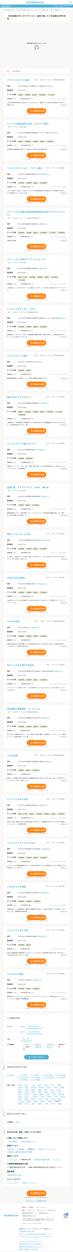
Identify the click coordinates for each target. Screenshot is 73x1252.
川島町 (46, 1099)
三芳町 (56, 1097)
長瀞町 (42, 1101)
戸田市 (52, 1090)
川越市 (20, 1085)
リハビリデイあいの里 (17, 930)
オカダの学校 (13, 621)
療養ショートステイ (29, 1182)
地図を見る (49, 86)
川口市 (33, 1085)
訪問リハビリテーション (46, 1149)
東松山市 (33, 1087)
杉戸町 (53, 1104)
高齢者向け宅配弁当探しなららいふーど (31, 1246)
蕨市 (45, 1090)
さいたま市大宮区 (47, 1075)
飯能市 (60, 1085)
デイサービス (12, 1159)
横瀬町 (29, 1101)
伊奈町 (49, 1097)
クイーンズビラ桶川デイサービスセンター (27, 259)
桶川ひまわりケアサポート (19, 396)
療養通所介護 (61, 1046)
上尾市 (27, 1090)
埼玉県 (52, 10)
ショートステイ (13, 1182)
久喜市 (53, 1092)
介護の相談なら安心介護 (26, 1231)
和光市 (33, 1092)
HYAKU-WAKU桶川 (16, 577)
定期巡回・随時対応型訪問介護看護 (19, 1152)
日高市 (20, 1097)
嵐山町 (33, 1099)
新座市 (40, 1092)
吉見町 (53, 1099)
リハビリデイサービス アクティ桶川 (24, 168)
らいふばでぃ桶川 (15, 973)
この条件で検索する (36, 1057)
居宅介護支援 (12, 1141)
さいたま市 (10, 1075)
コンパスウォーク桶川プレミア (21, 443)
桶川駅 (18, 1122)
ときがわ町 (21, 1101)
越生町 (20, 1099)
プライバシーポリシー (41, 1207)
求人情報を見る (36, 111)
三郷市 (34, 1094)
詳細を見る (64, 105)
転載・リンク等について (28, 1210)
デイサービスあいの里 (17, 799)
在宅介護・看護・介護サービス (25, 10)
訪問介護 (10, 1149)
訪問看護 (20, 1149)
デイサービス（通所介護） (42, 10)
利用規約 (31, 1207)
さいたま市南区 (61, 1077)
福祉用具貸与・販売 (14, 1175)
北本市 (60, 1092)
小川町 (40, 1099)
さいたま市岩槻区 (35, 1080)
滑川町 (27, 1099)
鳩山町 (60, 1099)
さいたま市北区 (34, 1075)
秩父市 (46, 1085)
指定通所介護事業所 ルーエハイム (23, 708)
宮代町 (46, 1104)
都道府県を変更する (34, 1026)
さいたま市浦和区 (48, 1077)
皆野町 (36, 1101)
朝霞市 (20, 1092)
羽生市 (56, 1087)
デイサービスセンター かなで (21, 308)
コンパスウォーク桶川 (17, 355)
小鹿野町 (49, 1101)
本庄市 (27, 1087)
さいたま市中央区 (23, 1077)
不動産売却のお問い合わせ (29, 1216)
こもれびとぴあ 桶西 (16, 886)
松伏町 (60, 1104)
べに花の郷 (12, 755)
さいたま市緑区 (22, 1080)
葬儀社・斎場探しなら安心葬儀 (28, 1249)
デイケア (56, 1159)
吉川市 (27, 1097)
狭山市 (49, 1087)
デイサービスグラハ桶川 (18, 79)
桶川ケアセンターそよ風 (18, 533)
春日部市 (41, 1087)
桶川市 (57, 10)
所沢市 (53, 1085)
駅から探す (26, 1039)
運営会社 (24, 1207)
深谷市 (20, 1090)
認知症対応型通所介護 (41, 1159)
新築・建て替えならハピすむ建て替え (30, 1244)
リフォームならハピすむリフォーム (29, 1241)
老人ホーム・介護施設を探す (36, 1201)
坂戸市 (48, 1094)
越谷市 (40, 1090)
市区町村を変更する (34, 1032)
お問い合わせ (51, 1210)
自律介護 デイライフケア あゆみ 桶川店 (28, 487)
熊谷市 (27, 1085)
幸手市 (54, 1094)
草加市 (33, 1090)
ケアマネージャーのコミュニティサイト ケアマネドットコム (36, 1237)
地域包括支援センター (28, 1141)
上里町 (33, 1104)
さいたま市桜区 (35, 1077)
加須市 (20, 1087)
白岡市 (42, 1097)
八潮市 (20, 1094)
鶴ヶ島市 (61, 1094)
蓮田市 (41, 1094)
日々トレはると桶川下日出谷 (20, 665)
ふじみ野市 (34, 1097)
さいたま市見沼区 (60, 1075)
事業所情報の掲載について (29, 1213)
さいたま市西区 (22, 1075)
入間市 (58, 1090)
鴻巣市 (62, 1087)
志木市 (27, 1092)
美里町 (20, 1104)
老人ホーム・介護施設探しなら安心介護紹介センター (35, 1234)
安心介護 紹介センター (10, 10)
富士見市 (27, 1094)
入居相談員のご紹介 (43, 1213)
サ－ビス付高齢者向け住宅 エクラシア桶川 (28, 123)
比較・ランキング (41, 1210)
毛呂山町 (63, 1097)
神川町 (27, 1104)
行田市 (40, 1085)
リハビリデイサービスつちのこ (21, 842)
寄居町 (40, 1104)
